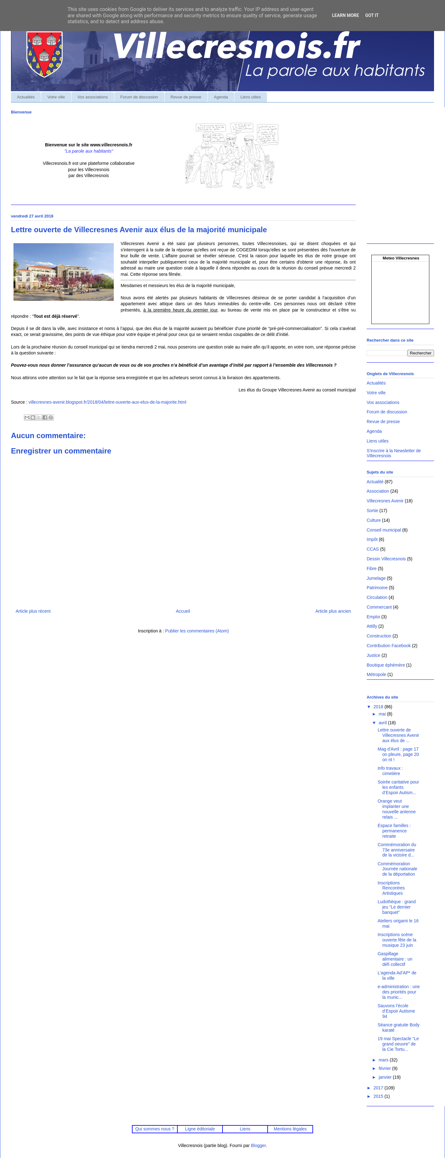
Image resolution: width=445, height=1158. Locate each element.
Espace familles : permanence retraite (394, 831)
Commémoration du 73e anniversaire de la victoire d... (397, 850)
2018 (379, 706)
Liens (245, 1128)
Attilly (372, 626)
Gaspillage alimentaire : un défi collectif (395, 959)
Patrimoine (377, 587)
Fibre (372, 568)
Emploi (373, 616)
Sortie (372, 510)
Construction (379, 635)
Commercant (379, 607)
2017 (379, 1087)
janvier (386, 1077)
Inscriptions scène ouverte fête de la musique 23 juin (397, 940)
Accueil (183, 611)
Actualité (375, 481)
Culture (374, 520)
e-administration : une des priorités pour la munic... (399, 992)
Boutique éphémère (386, 665)
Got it (372, 15)
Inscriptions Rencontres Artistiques (391, 888)
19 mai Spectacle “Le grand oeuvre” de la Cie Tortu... (398, 1044)
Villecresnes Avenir (385, 500)
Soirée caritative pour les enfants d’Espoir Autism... (398, 787)
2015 (379, 1096)
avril (383, 722)
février (385, 1068)
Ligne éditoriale (200, 1128)
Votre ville (56, 97)
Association (378, 491)
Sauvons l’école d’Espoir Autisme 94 (396, 1011)
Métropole (376, 674)
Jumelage (376, 578)
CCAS (373, 549)
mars (384, 1059)
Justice (373, 655)
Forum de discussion (139, 97)
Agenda (221, 97)
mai (383, 713)
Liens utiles (250, 97)
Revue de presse (185, 97)
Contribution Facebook (389, 645)
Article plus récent (33, 611)
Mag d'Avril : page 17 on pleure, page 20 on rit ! (398, 754)
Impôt (372, 539)
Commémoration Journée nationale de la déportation (397, 869)
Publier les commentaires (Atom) (197, 630)
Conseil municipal (384, 529)
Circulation (377, 597)
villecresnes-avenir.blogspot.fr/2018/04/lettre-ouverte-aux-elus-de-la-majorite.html (107, 402)
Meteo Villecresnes (401, 258)
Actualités (26, 97)
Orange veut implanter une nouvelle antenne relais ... (397, 809)
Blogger (258, 1145)
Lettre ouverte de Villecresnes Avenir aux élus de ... (398, 735)
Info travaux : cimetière (390, 771)
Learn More (345, 15)
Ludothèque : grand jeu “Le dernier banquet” (397, 907)
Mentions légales (290, 1128)
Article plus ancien (333, 611)
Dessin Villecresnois (386, 558)
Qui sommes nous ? (155, 1128)
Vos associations (92, 97)
